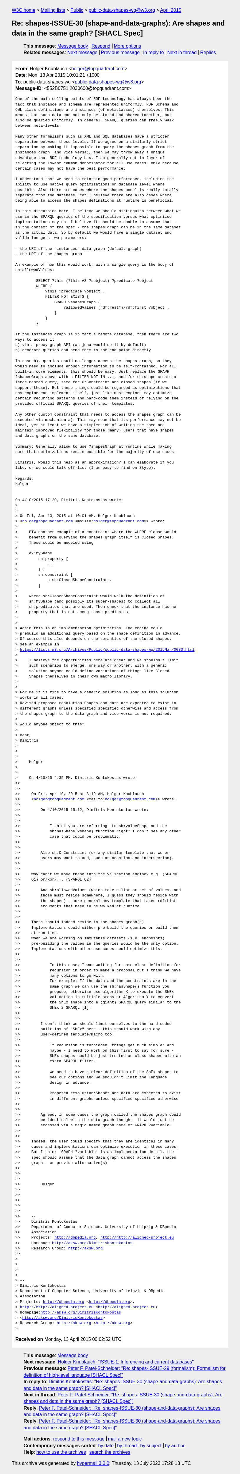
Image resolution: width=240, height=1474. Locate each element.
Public (76, 10)
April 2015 (170, 10)
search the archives (110, 1452)
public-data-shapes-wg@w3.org (122, 10)
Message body (72, 45)
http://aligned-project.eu (126, 1307)
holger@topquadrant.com (98, 68)
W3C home (23, 10)
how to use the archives (61, 1452)
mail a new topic (125, 1438)
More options (127, 45)
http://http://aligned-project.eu (137, 1237)
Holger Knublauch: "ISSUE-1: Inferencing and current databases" (126, 1361)
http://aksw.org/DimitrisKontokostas (92, 1243)
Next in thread (182, 52)
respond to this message (78, 1438)
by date (105, 1445)
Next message (82, 52)
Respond (101, 45)
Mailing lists (53, 10)
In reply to (153, 52)
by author (175, 1445)
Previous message (120, 52)
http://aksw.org (85, 1248)
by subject (150, 1445)
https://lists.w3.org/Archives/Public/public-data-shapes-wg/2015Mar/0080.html (107, 649)
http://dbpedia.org (75, 1237)
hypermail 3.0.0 (93, 1463)
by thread (127, 1445)
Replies (208, 52)
